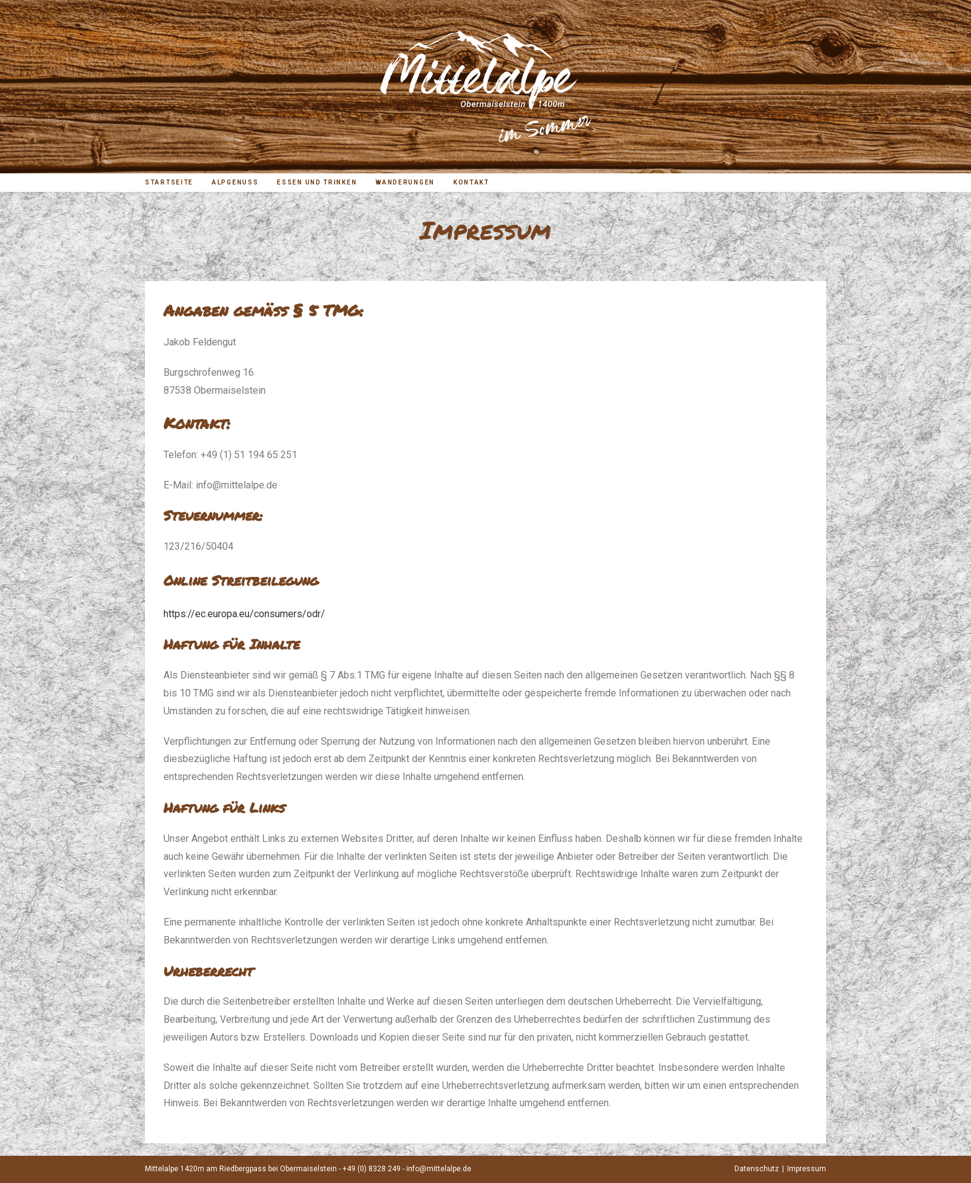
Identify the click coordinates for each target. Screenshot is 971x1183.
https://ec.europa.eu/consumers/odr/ (244, 614)
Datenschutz (756, 1168)
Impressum (806, 1168)
